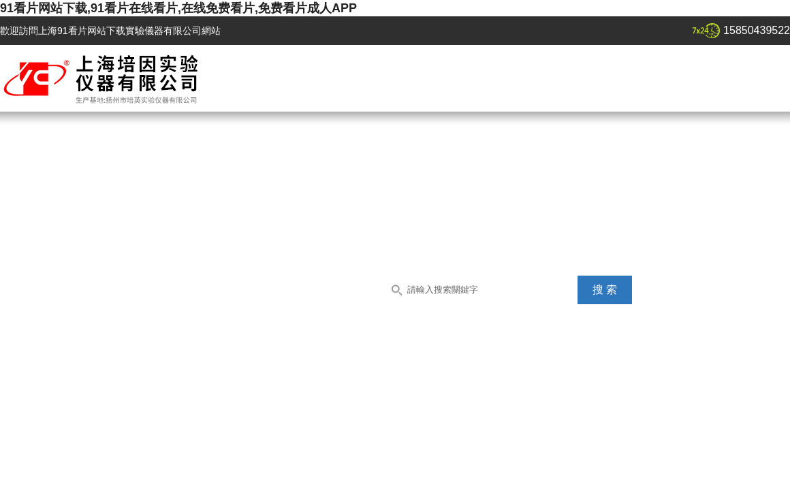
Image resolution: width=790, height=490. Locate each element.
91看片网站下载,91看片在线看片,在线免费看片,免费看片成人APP (178, 8)
